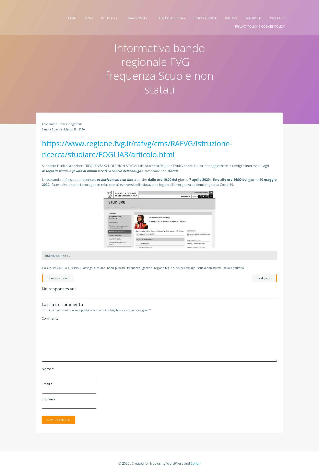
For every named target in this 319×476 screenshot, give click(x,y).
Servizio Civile (206, 8)
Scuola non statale (209, 268)
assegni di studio (94, 268)
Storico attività (172, 8)
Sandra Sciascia (52, 130)
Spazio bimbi (138, 8)
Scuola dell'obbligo (183, 268)
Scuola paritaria (234, 268)
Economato (49, 125)
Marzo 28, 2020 (74, 130)
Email (47, 384)
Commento (50, 319)
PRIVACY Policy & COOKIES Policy (260, 16)
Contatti (277, 8)
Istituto (110, 8)
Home (72, 8)
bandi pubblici (116, 268)
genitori (147, 268)
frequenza (133, 268)
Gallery (231, 8)
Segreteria (75, 125)
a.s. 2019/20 (73, 268)
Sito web (48, 399)
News (89, 8)
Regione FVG (161, 268)
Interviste (254, 8)
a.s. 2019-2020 (53, 268)
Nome (48, 369)
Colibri (196, 464)
